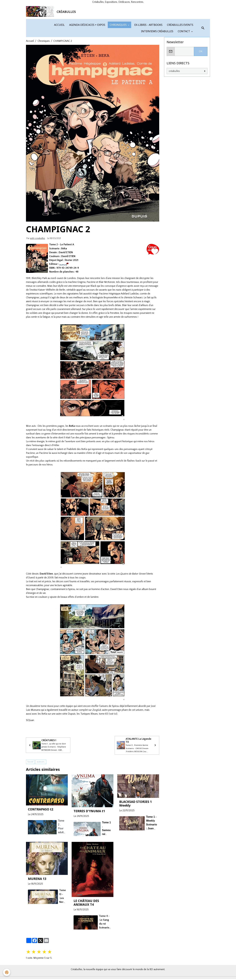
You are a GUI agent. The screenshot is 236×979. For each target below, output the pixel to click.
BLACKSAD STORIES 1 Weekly (135, 834)
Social (30, 792)
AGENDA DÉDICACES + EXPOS (87, 55)
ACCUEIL (59, 55)
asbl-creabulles (37, 268)
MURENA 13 (37, 909)
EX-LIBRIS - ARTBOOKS (148, 55)
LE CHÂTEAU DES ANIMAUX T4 (86, 933)
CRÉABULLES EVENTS (179, 55)
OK (200, 81)
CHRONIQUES (118, 55)
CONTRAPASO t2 (40, 840)
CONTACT (184, 61)
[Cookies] (6, 972)
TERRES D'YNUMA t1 (89, 841)
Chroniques (44, 71)
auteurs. (41, 792)
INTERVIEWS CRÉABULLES (156, 61)
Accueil (30, 71)
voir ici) (113, 743)
